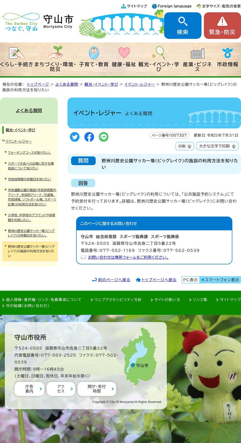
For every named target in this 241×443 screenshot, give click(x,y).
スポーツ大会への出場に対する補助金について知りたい (31, 166)
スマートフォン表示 (222, 280)
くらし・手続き (17, 64)
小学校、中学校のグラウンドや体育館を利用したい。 (31, 217)
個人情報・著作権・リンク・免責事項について (44, 300)
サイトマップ (137, 6)
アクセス (61, 389)
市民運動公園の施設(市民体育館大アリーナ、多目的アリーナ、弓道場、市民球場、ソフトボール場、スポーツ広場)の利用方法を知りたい (32, 197)
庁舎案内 (29, 389)
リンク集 (200, 300)
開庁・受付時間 (97, 389)
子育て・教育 (94, 64)
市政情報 (228, 64)
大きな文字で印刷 (214, 146)
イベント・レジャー (140, 84)
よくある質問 (66, 84)
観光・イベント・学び (159, 66)
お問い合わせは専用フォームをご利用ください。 (128, 257)
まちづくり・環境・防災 (55, 66)
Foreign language (175, 6)
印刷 (181, 146)
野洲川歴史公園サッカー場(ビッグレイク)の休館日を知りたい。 (31, 233)
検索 (182, 32)
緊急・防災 (222, 32)
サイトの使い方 (167, 300)
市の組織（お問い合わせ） (28, 306)
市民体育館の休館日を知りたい (29, 179)
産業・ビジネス (197, 66)
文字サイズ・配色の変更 (221, 6)
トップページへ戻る (159, 280)
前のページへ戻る (114, 280)
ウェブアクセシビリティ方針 (118, 300)
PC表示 (190, 280)
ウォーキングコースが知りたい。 (29, 152)
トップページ (38, 84)
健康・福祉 (124, 64)
